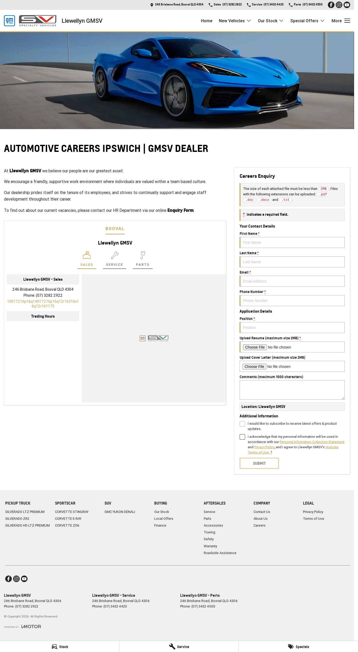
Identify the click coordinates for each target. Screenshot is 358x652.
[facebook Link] (331, 5)
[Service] (179, 646)
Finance (160, 525)
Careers (260, 525)
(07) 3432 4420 (115, 606)
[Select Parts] (143, 260)
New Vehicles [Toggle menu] (235, 20)
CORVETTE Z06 (67, 525)
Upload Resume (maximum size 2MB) (292, 344)
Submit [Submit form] (259, 463)
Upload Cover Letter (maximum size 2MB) (292, 363)
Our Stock (161, 512)
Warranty (210, 546)
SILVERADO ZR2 (17, 518)
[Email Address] (43, 303)
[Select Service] (114, 260)
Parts (207, 518)
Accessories (213, 525)
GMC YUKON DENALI (119, 512)
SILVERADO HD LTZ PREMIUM (27, 525)
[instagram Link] (339, 5)
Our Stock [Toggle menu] (271, 20)
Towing (209, 532)
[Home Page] (30, 20)
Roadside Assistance (220, 553)
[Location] (86, 260)
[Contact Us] (176, 5)
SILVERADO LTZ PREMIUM (25, 512)
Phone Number (292, 297)
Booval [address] (115, 228)
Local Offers (163, 518)
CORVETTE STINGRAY (72, 512)
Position (292, 324)
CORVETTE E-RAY (68, 518)
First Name (292, 239)
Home (206, 20)
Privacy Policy (313, 512)
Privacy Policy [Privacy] (264, 447)
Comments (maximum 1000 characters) (292, 387)
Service (209, 512)
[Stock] (59, 646)
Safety (209, 539)
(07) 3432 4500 (203, 606)
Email (292, 278)
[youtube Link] (347, 5)
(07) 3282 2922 (49, 295)
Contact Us (262, 512)
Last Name (292, 259)
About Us (261, 518)
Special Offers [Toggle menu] (307, 20)
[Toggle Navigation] (341, 20)
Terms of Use (313, 518)
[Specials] (298, 646)
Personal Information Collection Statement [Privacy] (312, 442)
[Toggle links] (22, 626)
